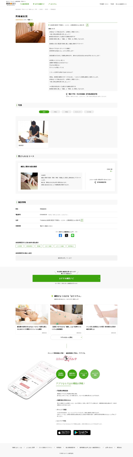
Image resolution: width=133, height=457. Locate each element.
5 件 (31, 19)
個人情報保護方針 (70, 447)
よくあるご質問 (30, 447)
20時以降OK (29, 246)
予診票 (112, 4)
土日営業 (19, 246)
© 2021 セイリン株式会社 (66, 453)
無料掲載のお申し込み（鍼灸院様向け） (90, 447)
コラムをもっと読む (66, 337)
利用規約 (59, 447)
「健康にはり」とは (16, 447)
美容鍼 (38, 246)
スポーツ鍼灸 (48, 246)
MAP (87, 25)
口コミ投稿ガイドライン (45, 447)
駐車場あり (71, 246)
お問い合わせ (109, 447)
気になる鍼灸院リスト (121, 4)
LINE (72, 235)
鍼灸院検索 (25, 4)
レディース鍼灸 (60, 246)
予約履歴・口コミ (104, 4)
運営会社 (119, 447)
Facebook (60, 235)
